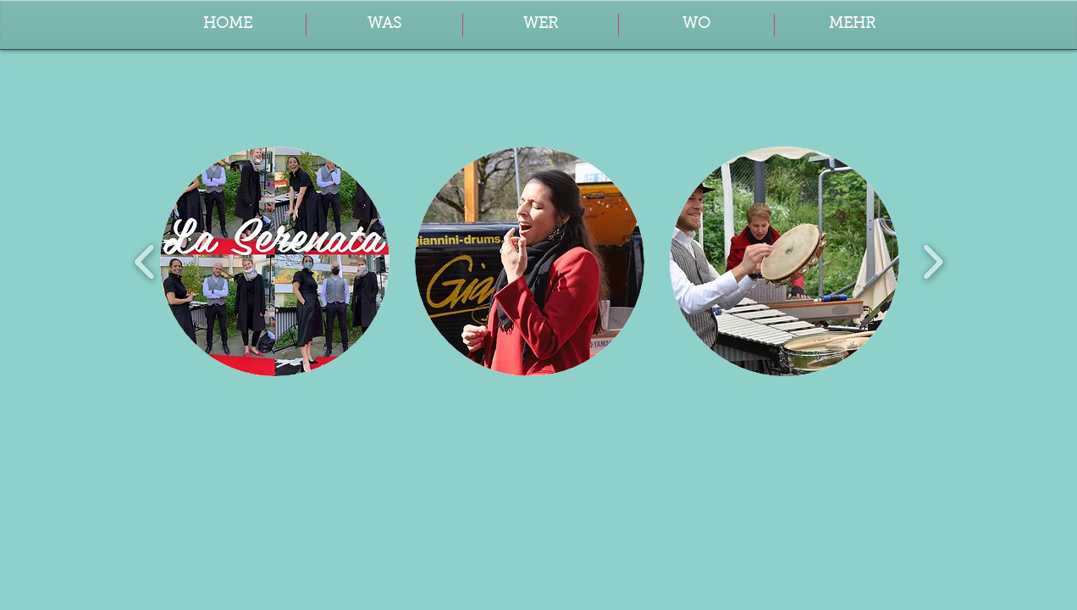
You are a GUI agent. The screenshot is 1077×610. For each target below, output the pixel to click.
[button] (852, 25)
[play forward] (933, 261)
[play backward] (145, 261)
